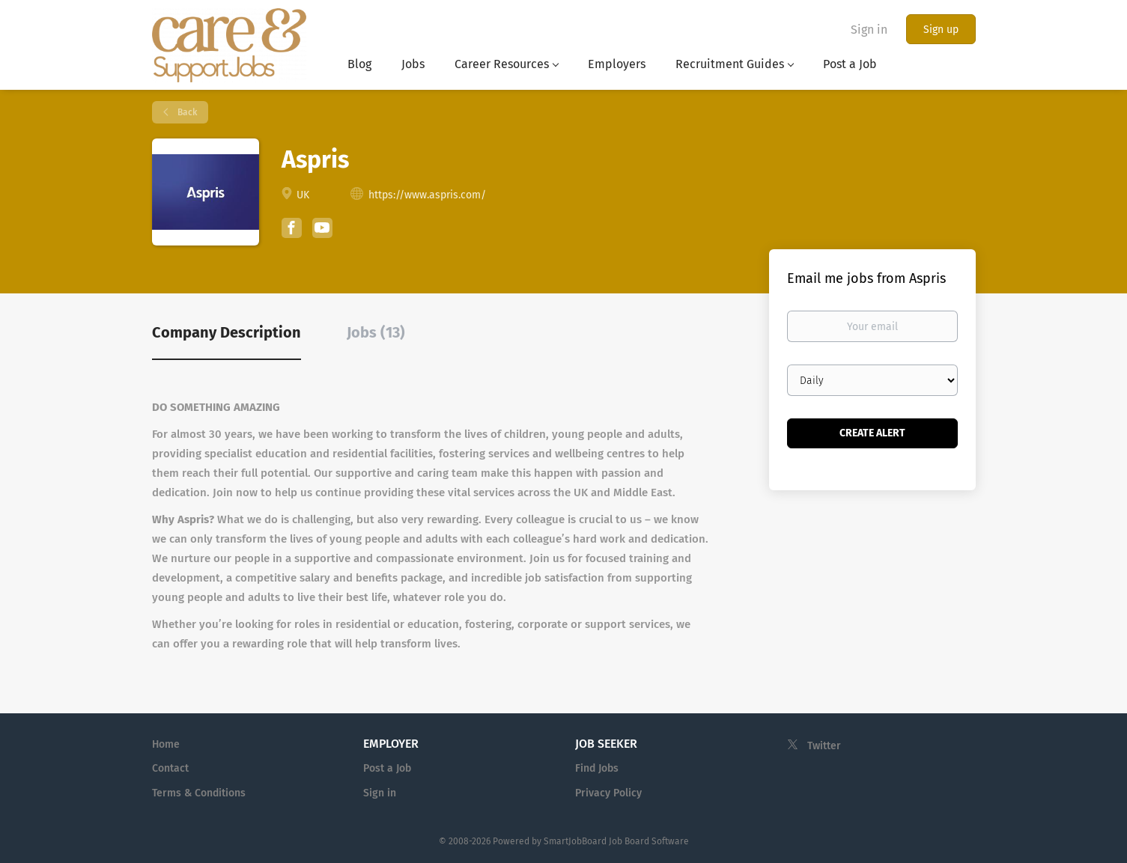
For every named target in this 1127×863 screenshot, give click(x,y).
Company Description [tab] (226, 332)
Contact (170, 768)
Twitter (824, 746)
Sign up (941, 29)
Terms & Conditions (199, 793)
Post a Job (387, 768)
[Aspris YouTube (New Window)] (322, 234)
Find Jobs (597, 768)
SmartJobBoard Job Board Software (616, 841)
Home (166, 744)
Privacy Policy (608, 793)
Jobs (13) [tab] (376, 332)
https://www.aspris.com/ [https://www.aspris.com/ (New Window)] (427, 195)
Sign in (869, 29)
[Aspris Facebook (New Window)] (292, 230)
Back (186, 112)
